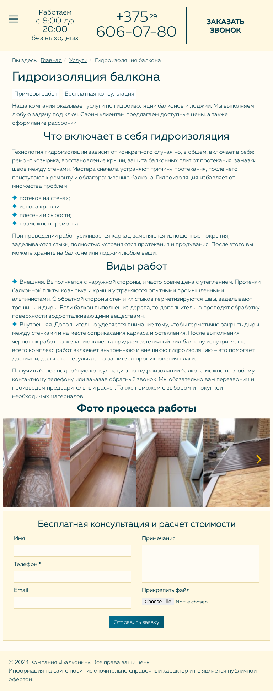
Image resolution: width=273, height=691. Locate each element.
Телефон (27, 564)
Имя (19, 539)
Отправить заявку (136, 622)
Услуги (78, 61)
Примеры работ (35, 94)
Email (21, 590)
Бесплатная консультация (99, 94)
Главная (51, 61)
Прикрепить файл (165, 590)
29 (153, 17)
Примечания (159, 539)
